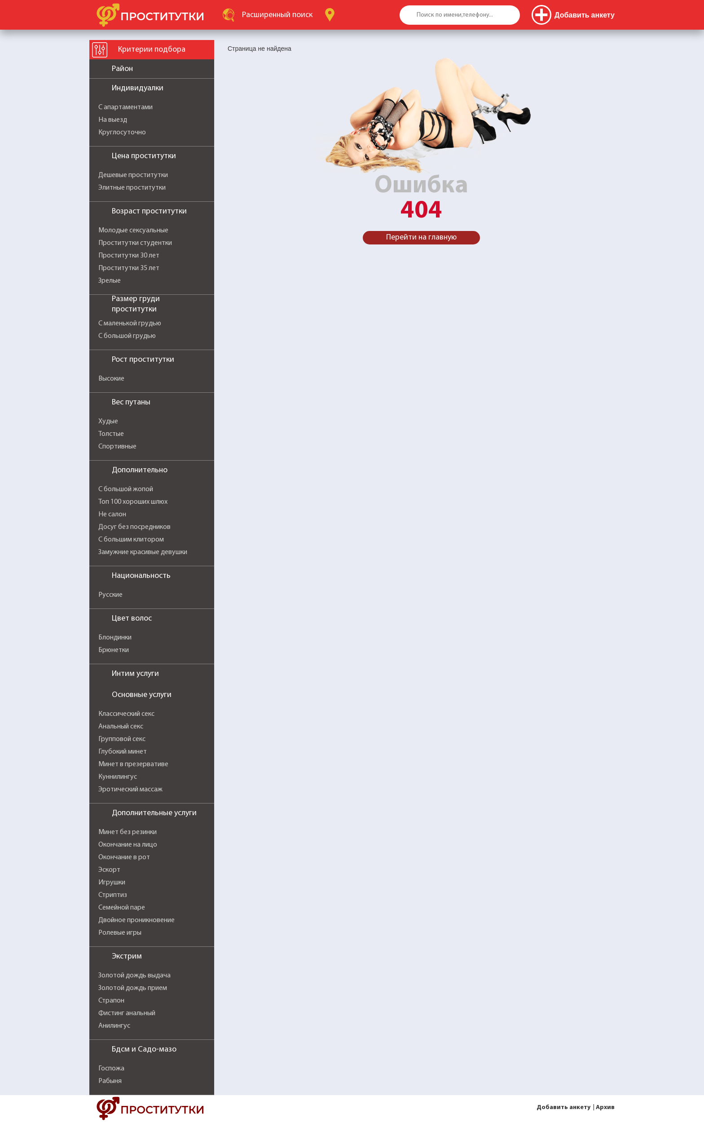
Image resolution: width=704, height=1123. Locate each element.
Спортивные (117, 446)
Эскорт (109, 870)
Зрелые (109, 280)
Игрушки (111, 882)
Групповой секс (121, 739)
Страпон (111, 1000)
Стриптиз (112, 895)
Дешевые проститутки (133, 175)
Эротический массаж (130, 789)
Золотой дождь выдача (134, 975)
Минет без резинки (127, 832)
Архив (605, 1107)
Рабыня (110, 1081)
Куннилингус (117, 777)
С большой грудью (127, 336)
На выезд (112, 120)
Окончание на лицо (127, 844)
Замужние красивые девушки (142, 552)
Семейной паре (121, 907)
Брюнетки (113, 650)
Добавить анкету (563, 1107)
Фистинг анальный (126, 1013)
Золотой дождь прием (132, 988)
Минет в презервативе (133, 764)
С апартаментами (125, 107)
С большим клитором (131, 539)
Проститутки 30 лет (128, 255)
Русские (110, 595)
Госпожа (111, 1068)
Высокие (111, 378)
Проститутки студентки (135, 243)
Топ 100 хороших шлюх (132, 502)
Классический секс (126, 714)
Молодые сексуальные (133, 230)
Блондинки (115, 637)
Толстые (111, 434)
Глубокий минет (122, 751)
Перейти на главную (421, 237)
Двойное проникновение (136, 920)
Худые (108, 421)
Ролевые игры (119, 933)
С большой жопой (125, 489)
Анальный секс (120, 726)
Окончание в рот (124, 857)
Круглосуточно (122, 132)
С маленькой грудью (129, 323)
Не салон (112, 514)
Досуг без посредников (134, 527)
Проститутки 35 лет (128, 268)
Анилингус (114, 1026)
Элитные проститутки (132, 187)
